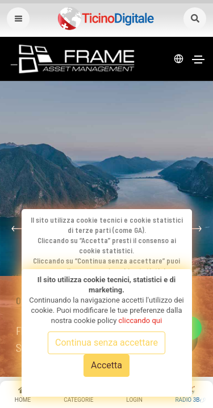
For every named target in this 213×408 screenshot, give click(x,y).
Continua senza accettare (106, 342)
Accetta (106, 365)
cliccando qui (140, 320)
